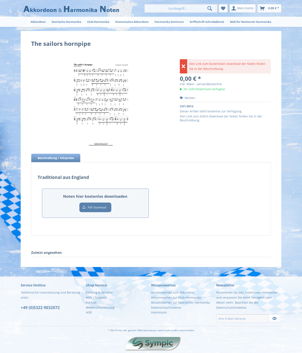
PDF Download (97, 207)
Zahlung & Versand (99, 292)
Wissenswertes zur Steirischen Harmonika (180, 302)
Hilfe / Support (96, 297)
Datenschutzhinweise (166, 307)
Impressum (159, 312)
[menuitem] (181, 8)
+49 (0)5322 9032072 (40, 307)
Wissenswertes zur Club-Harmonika (176, 297)
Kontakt (91, 302)
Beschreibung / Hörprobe (56, 158)
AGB (89, 312)
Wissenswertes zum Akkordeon (172, 292)
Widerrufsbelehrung (100, 307)
